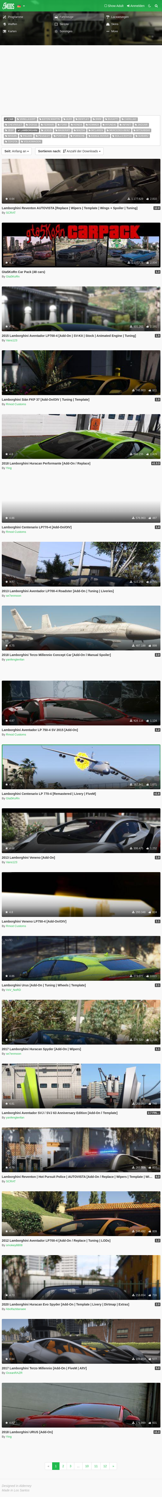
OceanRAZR (14, 1372)
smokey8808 (14, 1245)
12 (105, 1466)
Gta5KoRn (13, 276)
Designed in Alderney (17, 1486)
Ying (9, 468)
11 (96, 1466)
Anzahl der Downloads (69, 151)
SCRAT (11, 212)
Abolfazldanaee (16, 1309)
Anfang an (16, 151)
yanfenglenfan (15, 659)
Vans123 (11, 340)
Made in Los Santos (16, 1490)
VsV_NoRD (13, 990)
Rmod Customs (16, 404)
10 (87, 1466)
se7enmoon (13, 595)
